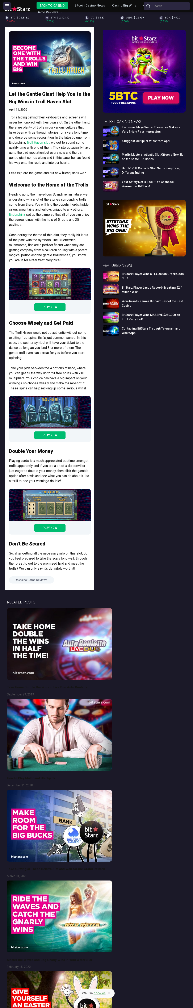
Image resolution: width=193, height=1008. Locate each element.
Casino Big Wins (124, 5)
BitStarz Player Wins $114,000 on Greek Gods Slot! (153, 276)
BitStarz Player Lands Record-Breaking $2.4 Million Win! (152, 290)
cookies (100, 993)
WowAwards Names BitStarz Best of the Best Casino (152, 303)
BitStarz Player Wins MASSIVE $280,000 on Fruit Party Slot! (151, 317)
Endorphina (17, 215)
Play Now (50, 307)
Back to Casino (52, 5)
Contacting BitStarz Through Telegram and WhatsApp (151, 331)
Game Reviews (47, 12)
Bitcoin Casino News (90, 5)
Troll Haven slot (38, 143)
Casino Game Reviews (32, 580)
